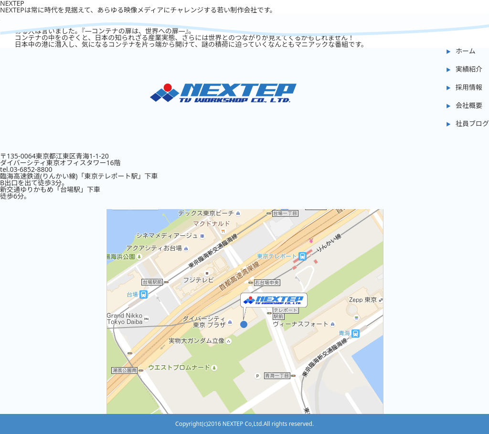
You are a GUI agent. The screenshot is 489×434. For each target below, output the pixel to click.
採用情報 (469, 87)
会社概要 (469, 105)
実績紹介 (469, 69)
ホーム (466, 50)
